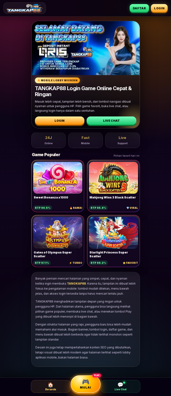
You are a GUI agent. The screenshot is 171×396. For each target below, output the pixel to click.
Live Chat (111, 120)
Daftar (139, 8)
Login (159, 8)
